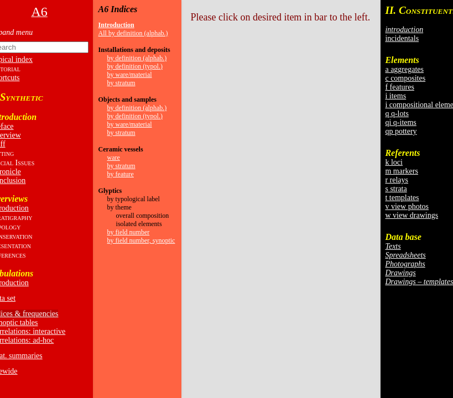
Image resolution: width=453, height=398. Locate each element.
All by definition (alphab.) (133, 33)
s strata (396, 189)
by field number (128, 232)
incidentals (402, 38)
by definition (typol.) (135, 66)
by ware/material (129, 74)
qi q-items (400, 122)
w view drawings (411, 215)
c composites (405, 78)
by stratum (121, 83)
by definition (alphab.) (137, 58)
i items (395, 96)
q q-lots (396, 113)
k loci (394, 162)
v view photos (407, 206)
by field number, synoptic (141, 240)
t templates (402, 197)
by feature (120, 174)
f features (399, 87)
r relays (396, 180)
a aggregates (404, 69)
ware (113, 157)
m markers (401, 171)
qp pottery (400, 131)
